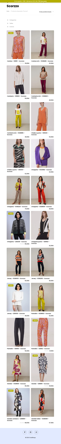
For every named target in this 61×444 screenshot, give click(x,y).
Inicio (8, 11)
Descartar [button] (44, 1)
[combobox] (46, 12)
